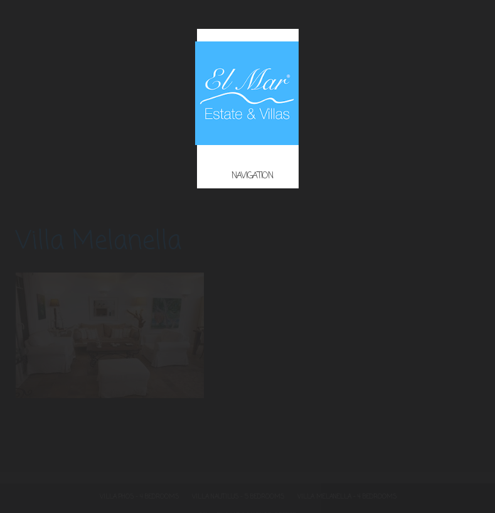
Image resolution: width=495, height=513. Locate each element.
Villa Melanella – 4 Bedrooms (347, 497)
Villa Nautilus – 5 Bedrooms (238, 497)
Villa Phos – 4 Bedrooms (139, 497)
